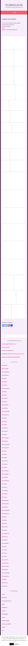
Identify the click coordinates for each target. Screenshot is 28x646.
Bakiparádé (4, 597)
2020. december (5, 500)
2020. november (5, 503)
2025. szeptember (5, 372)
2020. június (4, 520)
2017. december (5, 543)
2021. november (5, 474)
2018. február (5, 540)
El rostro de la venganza (7, 23)
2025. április (4, 381)
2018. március (5, 536)
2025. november (5, 368)
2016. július (4, 579)
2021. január (4, 497)
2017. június (4, 549)
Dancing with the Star (6, 600)
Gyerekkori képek (5, 620)
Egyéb (3, 604)
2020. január (4, 530)
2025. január (4, 385)
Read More (16, 644)
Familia (3, 617)
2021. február (5, 493)
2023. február (5, 431)
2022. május (4, 457)
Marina (3, 28)
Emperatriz (4, 24)
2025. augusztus (5, 375)
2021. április (4, 487)
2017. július (4, 546)
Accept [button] (11, 644)
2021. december (5, 470)
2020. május (4, 523)
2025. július (4, 378)
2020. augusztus (5, 513)
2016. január (4, 586)
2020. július (4, 517)
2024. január (4, 401)
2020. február (5, 526)
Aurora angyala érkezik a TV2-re (9, 344)
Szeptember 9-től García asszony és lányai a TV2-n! (13, 353)
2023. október (5, 408)
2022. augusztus (5, 447)
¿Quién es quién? (5, 29)
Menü (15, 12)
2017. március (5, 559)
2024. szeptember (5, 388)
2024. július (4, 391)
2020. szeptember (5, 510)
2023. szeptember (5, 411)
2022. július (4, 451)
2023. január (4, 434)
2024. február (5, 398)
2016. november (5, 566)
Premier (3, 627)
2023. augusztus (5, 414)
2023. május (4, 421)
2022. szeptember (5, 444)
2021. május (4, 484)
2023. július (4, 418)
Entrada (3, 610)
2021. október (5, 477)
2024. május (4, 395)
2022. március (5, 460)
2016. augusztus (5, 576)
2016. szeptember (5, 572)
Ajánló (3, 594)
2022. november (5, 437)
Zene (3, 630)
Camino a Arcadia (5, 347)
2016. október (5, 569)
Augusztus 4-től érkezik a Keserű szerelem (11, 357)
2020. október (5, 507)
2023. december (5, 404)
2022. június (4, 454)
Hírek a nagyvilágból (6, 624)
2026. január (4, 365)
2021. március (5, 490)
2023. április (4, 424)
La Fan (3, 26)
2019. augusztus (5, 533)
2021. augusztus (5, 480)
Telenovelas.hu (14, 5)
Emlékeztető (4, 607)
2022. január (4, 467)
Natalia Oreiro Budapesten (7, 350)
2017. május (4, 553)
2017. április (4, 556)
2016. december (5, 563)
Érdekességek (5, 614)
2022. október (5, 441)
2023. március (5, 428)
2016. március (5, 582)
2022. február (5, 464)
